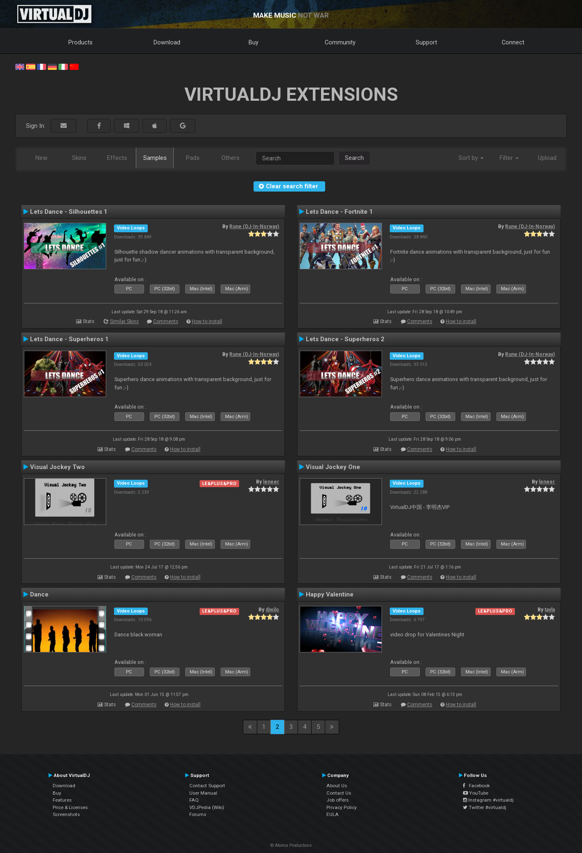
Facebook (476, 785)
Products (80, 42)
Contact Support (207, 785)
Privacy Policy (341, 807)
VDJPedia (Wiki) (206, 807)
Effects (117, 158)
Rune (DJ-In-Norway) (254, 226)
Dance (39, 594)
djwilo (272, 610)
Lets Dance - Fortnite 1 (339, 211)
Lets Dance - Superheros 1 (69, 339)
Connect (513, 42)
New (41, 158)
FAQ (194, 800)
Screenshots (66, 814)
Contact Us (338, 793)
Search (354, 158)
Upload (547, 158)
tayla (550, 610)
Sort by (471, 158)
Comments (165, 321)
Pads (193, 158)
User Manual (203, 793)
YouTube (475, 793)
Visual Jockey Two (57, 467)
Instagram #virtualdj (488, 800)
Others (230, 158)
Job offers (337, 800)
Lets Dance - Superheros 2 (345, 339)
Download (167, 42)
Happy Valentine (330, 594)
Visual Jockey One (333, 467)
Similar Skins (124, 321)
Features (62, 800)
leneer (271, 482)
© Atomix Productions (291, 845)
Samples (155, 158)
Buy (253, 42)
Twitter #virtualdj (484, 807)
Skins (79, 158)
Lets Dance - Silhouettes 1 (68, 211)
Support (426, 42)
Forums (197, 814)
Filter (509, 158)
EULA (332, 814)
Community (340, 42)
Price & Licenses (70, 807)
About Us (336, 785)
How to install (207, 321)
